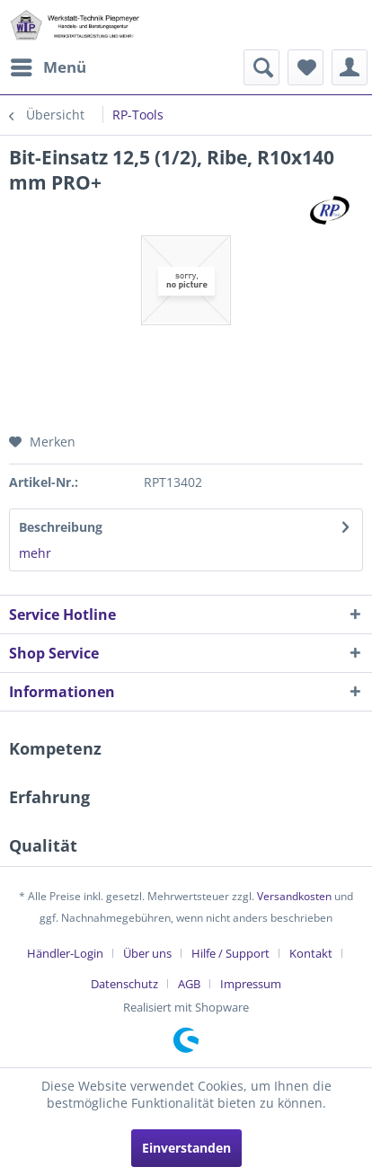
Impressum (250, 984)
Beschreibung (60, 526)
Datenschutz (124, 984)
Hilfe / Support (230, 953)
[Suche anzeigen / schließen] (261, 67)
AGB (189, 984)
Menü (48, 65)
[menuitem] (47, 67)
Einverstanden (186, 1147)
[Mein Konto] (350, 67)
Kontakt (310, 953)
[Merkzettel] (305, 67)
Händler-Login (65, 953)
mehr (35, 552)
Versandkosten (294, 896)
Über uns (147, 953)
